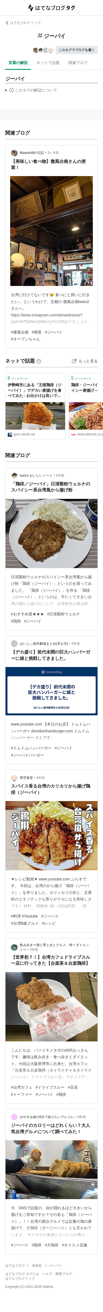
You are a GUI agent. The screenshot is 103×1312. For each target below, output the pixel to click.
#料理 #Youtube (24, 916)
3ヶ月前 (53, 153)
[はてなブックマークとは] (39, 361)
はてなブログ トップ (23, 23)
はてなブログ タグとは (22, 1274)
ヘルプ (47, 1274)
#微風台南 (20, 332)
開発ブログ (63, 1274)
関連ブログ (78, 62)
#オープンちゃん (25, 339)
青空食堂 (26, 778)
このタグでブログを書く (77, 50)
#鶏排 (16, 621)
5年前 (34, 950)
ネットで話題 (48, 62)
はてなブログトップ (20, 1278)
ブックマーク (18, 378)
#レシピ (49, 923)
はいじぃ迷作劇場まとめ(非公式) (44, 644)
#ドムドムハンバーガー (31, 748)
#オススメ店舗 (74, 1245)
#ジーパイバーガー (27, 755)
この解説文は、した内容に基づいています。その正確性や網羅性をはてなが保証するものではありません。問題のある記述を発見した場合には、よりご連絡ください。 (31, 91)
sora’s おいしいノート (36, 475)
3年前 (60, 475)
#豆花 (73, 1087)
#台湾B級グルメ (25, 923)
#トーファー (21, 1094)
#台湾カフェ (21, 1087)
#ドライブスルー (50, 1087)
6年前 (82, 1117)
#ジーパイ (53, 332)
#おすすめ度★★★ (27, 614)
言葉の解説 (18, 62)
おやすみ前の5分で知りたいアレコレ (47, 1117)
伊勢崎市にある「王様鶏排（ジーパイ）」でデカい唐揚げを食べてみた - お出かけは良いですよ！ (35, 391)
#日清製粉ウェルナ (63, 614)
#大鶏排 (52, 1245)
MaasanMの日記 (32, 153)
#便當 (37, 332)
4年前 (75, 644)
